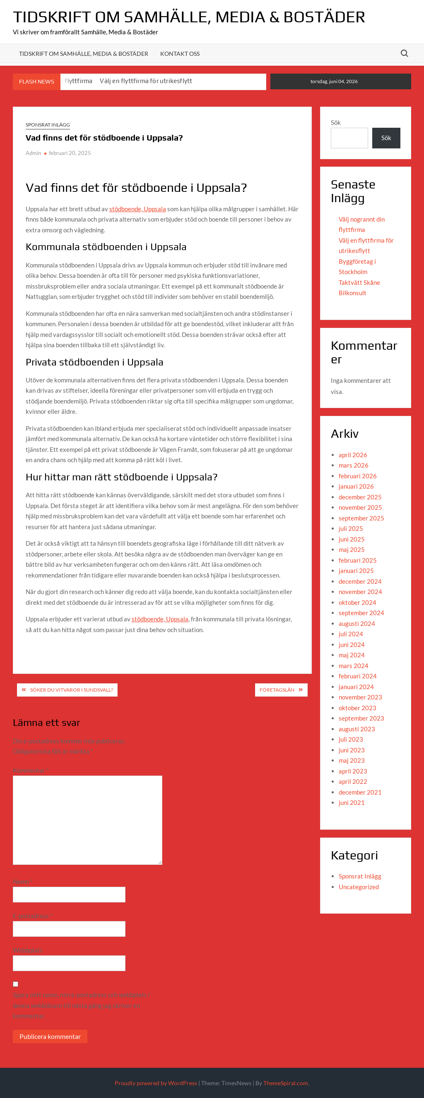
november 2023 (360, 697)
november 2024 (360, 591)
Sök (336, 122)
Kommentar (31, 770)
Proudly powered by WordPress (156, 1082)
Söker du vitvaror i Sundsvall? (71, 690)
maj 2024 (352, 655)
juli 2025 (351, 528)
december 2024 (360, 581)
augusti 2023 (357, 729)
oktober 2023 (357, 707)
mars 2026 (354, 465)
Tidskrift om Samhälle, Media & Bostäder (189, 16)
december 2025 (360, 497)
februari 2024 (358, 676)
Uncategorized (359, 886)
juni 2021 (352, 802)
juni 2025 (352, 539)
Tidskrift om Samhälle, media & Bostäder (83, 53)
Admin (33, 153)
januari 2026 (356, 486)
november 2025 (360, 507)
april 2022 (353, 781)
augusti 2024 (357, 623)
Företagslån (277, 690)
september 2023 (361, 718)
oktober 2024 (357, 602)
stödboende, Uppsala (137, 208)
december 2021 (360, 792)
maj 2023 (352, 760)
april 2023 (353, 771)
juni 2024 (352, 644)
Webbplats (28, 950)
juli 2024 (351, 633)
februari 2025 (358, 560)
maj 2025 (352, 549)
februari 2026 (358, 476)
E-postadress (33, 915)
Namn (23, 881)
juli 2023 (351, 739)
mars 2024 (354, 665)
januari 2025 (356, 570)
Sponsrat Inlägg (48, 125)
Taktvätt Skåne (359, 282)
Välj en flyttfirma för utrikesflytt (146, 80)
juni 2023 (352, 750)
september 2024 (361, 612)
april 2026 (353, 454)
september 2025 (361, 518)
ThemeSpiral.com (285, 1082)
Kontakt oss (180, 53)
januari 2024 (356, 686)
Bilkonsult (352, 292)
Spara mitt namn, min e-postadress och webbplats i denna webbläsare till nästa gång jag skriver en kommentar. (81, 1005)
